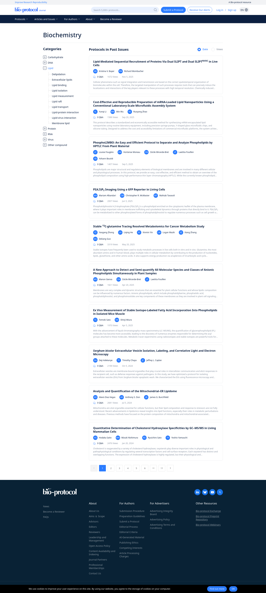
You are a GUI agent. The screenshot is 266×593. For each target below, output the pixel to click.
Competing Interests (130, 547)
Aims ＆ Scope (97, 516)
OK (233, 588)
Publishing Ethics (128, 542)
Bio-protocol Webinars (208, 524)
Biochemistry (62, 35)
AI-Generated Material (131, 537)
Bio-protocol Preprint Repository (207, 518)
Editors (93, 526)
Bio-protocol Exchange (208, 511)
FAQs (46, 517)
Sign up (232, 10)
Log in (219, 10)
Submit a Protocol (129, 521)
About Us (94, 511)
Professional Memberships (96, 566)
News (46, 506)
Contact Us (95, 573)
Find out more (217, 588)
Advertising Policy (160, 519)
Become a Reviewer (111, 19)
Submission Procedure (131, 511)
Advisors (93, 521)
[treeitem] (64, 57)
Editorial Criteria (128, 532)
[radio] (202, 50)
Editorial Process (128, 526)
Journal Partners (98, 559)
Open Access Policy (99, 545)
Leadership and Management (97, 539)
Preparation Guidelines (132, 516)
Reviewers (94, 532)
